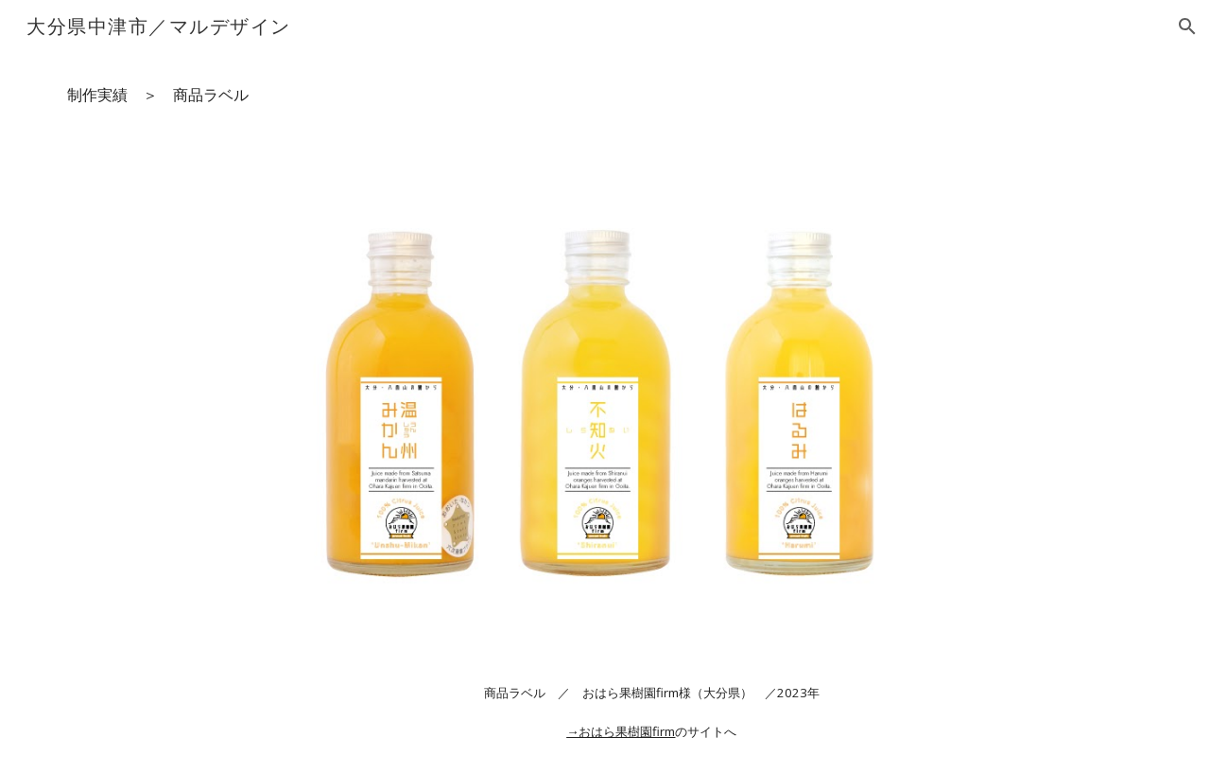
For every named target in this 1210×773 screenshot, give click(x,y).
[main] (605, 95)
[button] (1187, 26)
